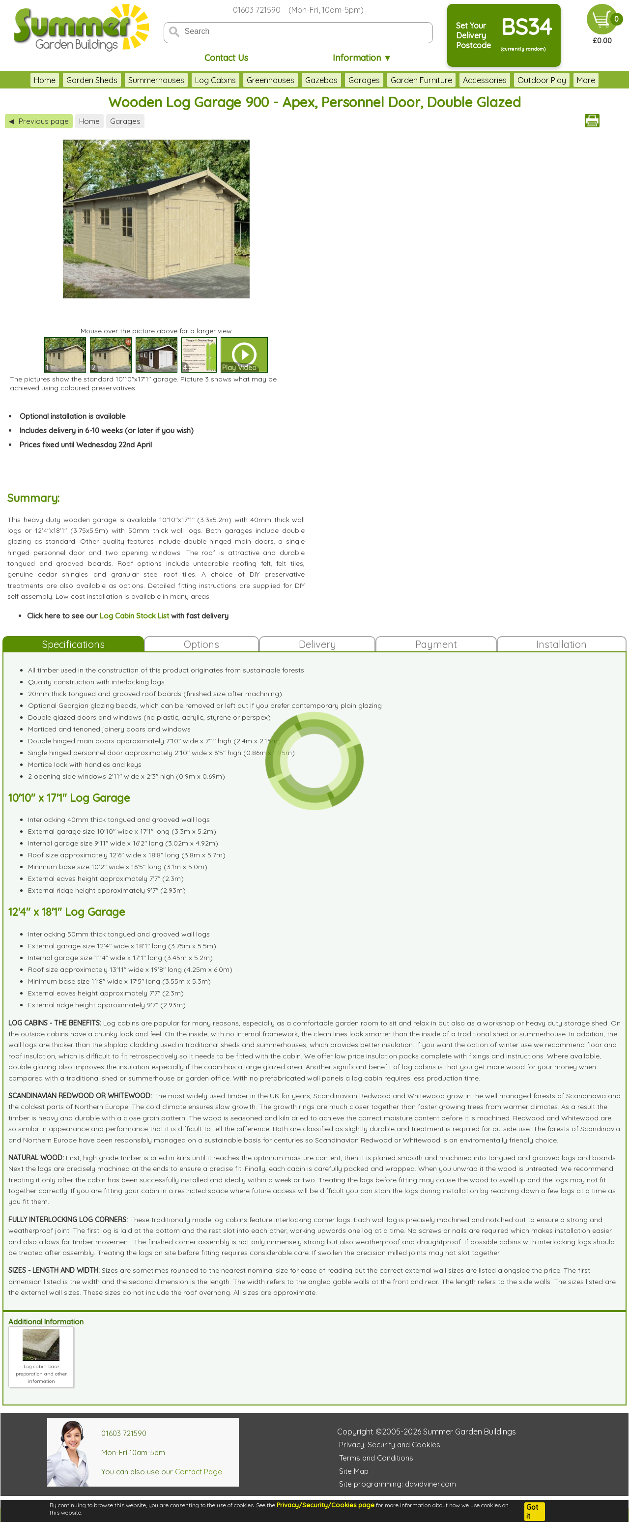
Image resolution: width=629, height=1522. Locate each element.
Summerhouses (156, 80)
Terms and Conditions (376, 1458)
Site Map (354, 1471)
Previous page (39, 121)
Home (45, 80)
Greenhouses (270, 80)
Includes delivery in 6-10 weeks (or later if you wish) (107, 430)
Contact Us (226, 57)
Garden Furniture (421, 80)
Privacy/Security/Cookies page (325, 1505)
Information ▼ (362, 57)
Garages (364, 80)
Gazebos (321, 80)
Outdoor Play (541, 80)
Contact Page (198, 1471)
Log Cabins (215, 80)
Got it (532, 1512)
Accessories (485, 80)
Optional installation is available (73, 416)
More (586, 80)
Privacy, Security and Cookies (389, 1444)
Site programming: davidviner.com (397, 1484)
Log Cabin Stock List (134, 615)
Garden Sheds (91, 80)
